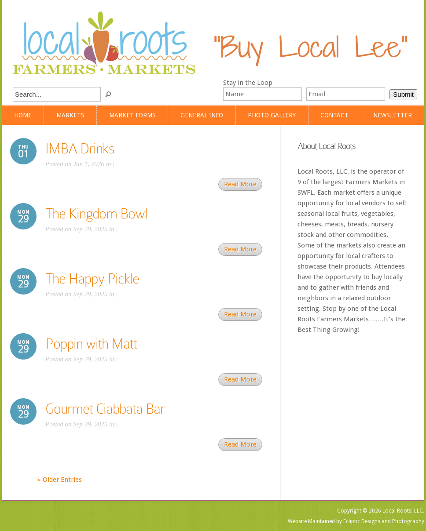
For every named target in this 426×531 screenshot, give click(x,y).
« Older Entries (59, 480)
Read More (240, 184)
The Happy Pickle (92, 279)
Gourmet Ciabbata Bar (105, 409)
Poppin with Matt (91, 344)
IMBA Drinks (79, 148)
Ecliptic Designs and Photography (383, 521)
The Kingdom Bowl (96, 214)
